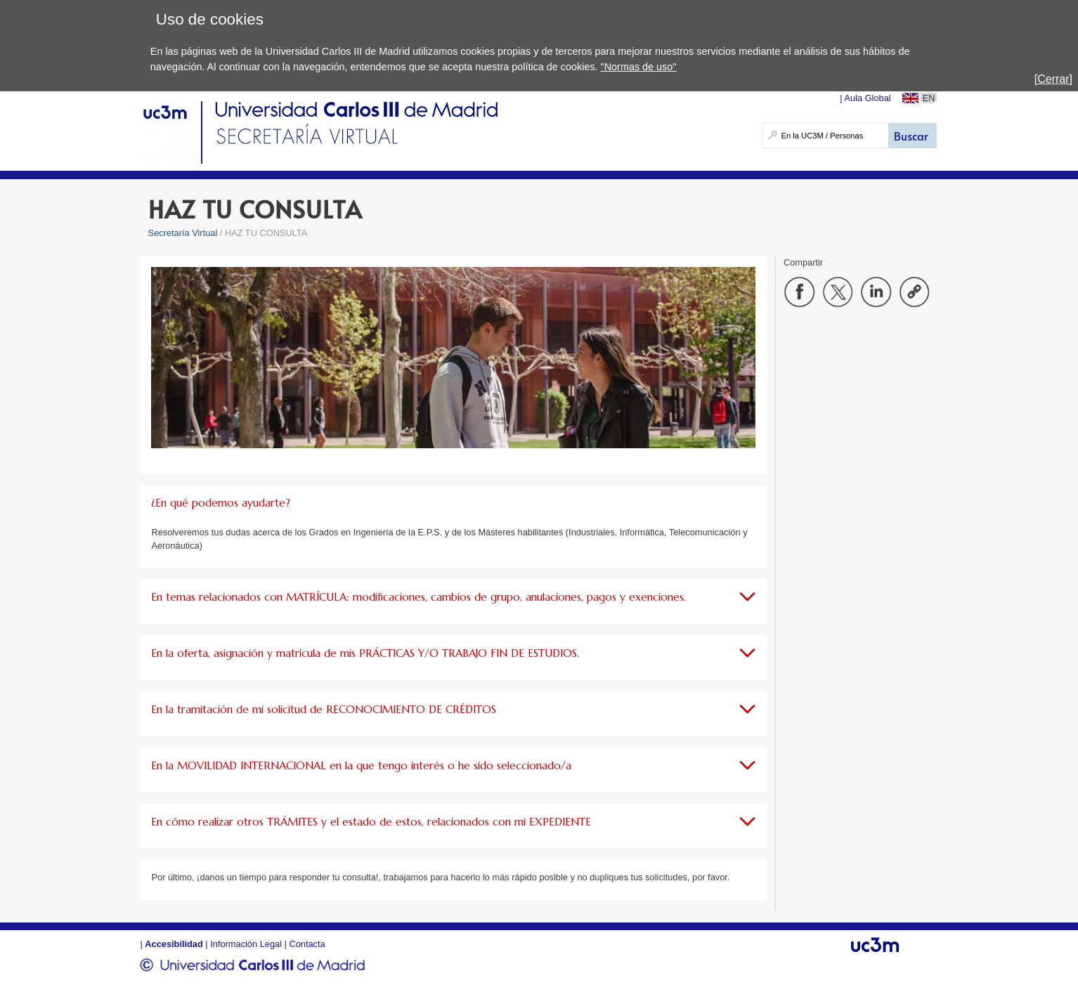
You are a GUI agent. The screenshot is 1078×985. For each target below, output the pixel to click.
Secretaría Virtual (183, 233)
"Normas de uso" (639, 66)
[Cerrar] (1053, 79)
